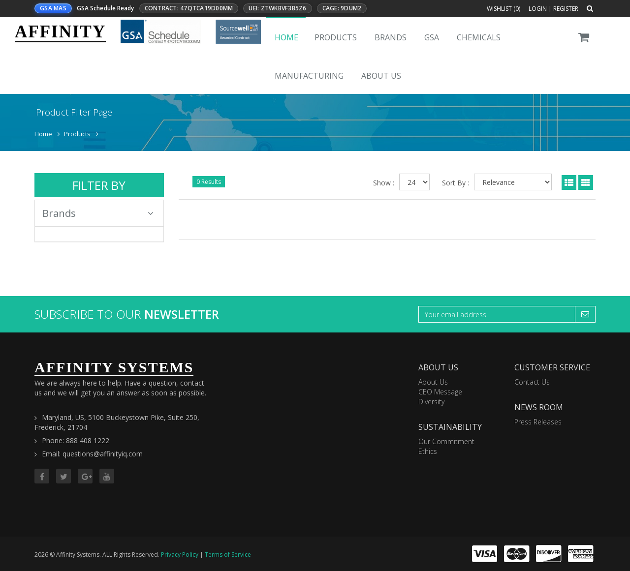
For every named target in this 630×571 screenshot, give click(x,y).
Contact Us (532, 382)
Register (565, 8)
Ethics (427, 451)
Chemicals (479, 37)
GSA (431, 37)
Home (286, 37)
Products (336, 37)
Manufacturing (309, 75)
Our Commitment (446, 441)
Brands (391, 37)
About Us (381, 75)
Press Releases (538, 421)
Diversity (431, 401)
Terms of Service (228, 554)
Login (538, 8)
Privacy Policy (179, 554)
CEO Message (440, 391)
